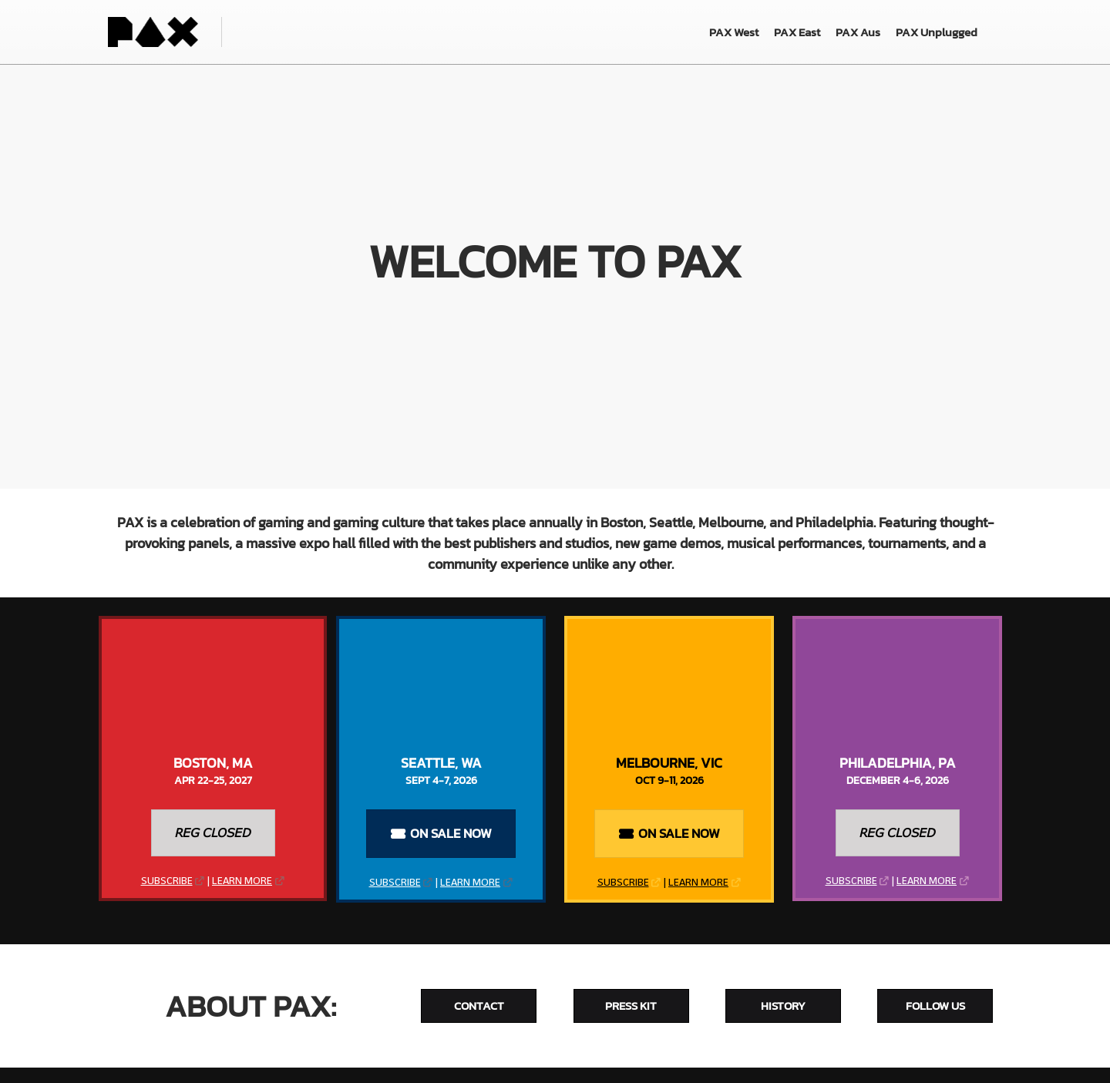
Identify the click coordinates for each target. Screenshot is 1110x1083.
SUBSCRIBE (167, 881)
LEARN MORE (242, 881)
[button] (213, 832)
